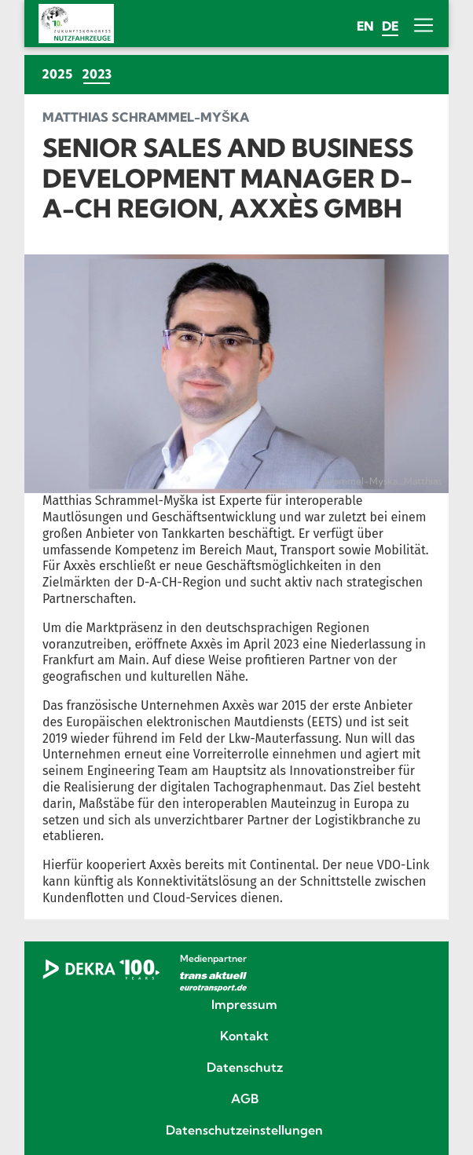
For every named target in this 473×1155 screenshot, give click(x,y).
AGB (244, 1099)
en (365, 26)
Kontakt (244, 1036)
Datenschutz (245, 1068)
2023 (99, 73)
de (390, 26)
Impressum (244, 1005)
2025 (57, 74)
